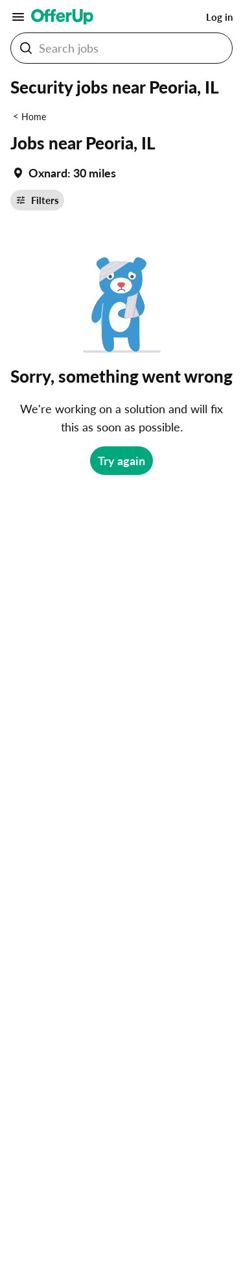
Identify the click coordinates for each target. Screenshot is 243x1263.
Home (33, 116)
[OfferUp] (62, 17)
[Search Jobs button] (26, 48)
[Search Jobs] (131, 48)
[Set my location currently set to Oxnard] (63, 173)
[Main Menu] (18, 17)
